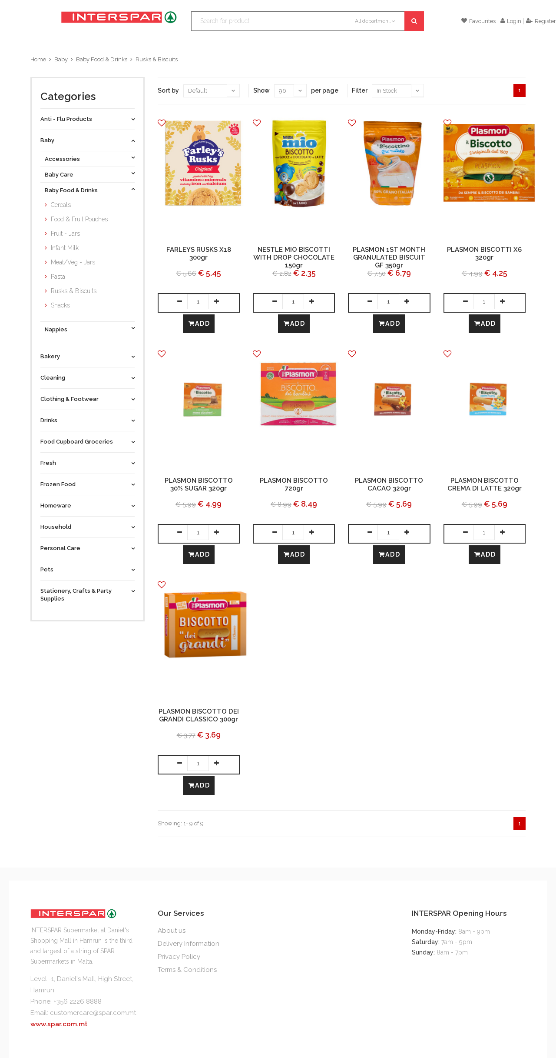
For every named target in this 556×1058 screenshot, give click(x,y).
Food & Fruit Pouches (79, 219)
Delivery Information (188, 944)
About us (171, 931)
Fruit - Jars (65, 233)
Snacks (60, 305)
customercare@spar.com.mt (93, 1013)
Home (38, 59)
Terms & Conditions (187, 970)
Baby (61, 59)
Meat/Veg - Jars (73, 262)
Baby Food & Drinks (101, 59)
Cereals (61, 204)
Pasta (58, 276)
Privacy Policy (179, 957)
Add (199, 323)
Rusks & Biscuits (157, 59)
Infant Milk (65, 247)
